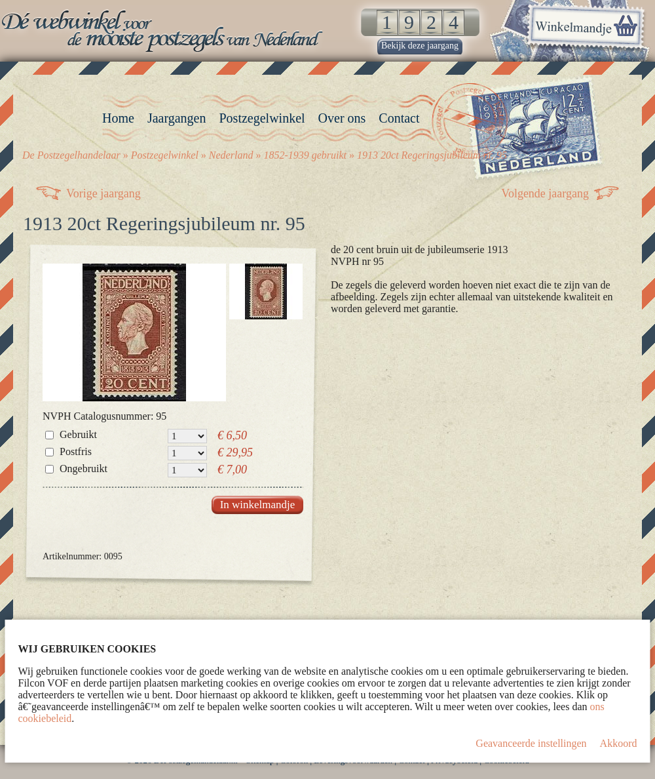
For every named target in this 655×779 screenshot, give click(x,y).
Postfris (76, 451)
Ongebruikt (83, 468)
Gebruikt (78, 434)
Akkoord (618, 743)
